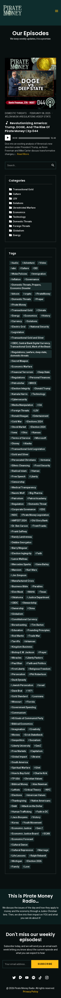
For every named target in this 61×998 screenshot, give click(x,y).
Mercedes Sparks (21, 564)
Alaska (28, 443)
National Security (40, 326)
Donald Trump (42, 388)
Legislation (18, 332)
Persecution (18, 674)
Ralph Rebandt (38, 855)
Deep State (44, 116)
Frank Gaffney (19, 531)
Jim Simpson (19, 575)
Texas (43, 592)
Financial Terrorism (22, 372)
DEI (36, 268)
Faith (39, 553)
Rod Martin (18, 636)
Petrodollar (18, 383)
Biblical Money (20, 784)
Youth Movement (32, 822)
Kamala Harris (19, 394)
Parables (38, 586)
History (46, 315)
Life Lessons (19, 855)
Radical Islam (19, 471)
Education (17, 630)
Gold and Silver (20, 454)
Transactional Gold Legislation (28, 449)
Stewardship (29, 602)
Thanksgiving (19, 800)
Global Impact (19, 756)
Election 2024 (38, 427)
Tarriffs (16, 641)
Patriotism (17, 498)
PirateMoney (43, 293)
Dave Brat (17, 690)
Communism (19, 712)
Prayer (43, 652)
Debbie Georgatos (21, 542)
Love (26, 866)
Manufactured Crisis (23, 581)
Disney (15, 443)
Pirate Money (19, 304)
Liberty (34, 476)
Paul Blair (17, 663)
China (32, 608)
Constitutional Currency (24, 619)
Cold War (17, 421)
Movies (16, 734)
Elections (17, 795)
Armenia (45, 460)
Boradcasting (19, 625)
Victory (36, 817)
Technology (19, 217)
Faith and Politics (36, 663)
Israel (41, 685)
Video (43, 263)
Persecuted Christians (24, 460)
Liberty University (21, 745)
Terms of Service (21, 438)
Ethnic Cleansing (21, 465)
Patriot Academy (37, 498)
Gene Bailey (42, 564)
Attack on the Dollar (32, 806)
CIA (40, 405)
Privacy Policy (30, 991)
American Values (36, 795)
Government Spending (24, 707)
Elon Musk (13, 116)
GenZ (38, 745)
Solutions (18, 203)
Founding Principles (39, 630)
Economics (19, 212)
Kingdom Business (22, 646)
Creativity (35, 729)
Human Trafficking (22, 811)
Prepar (39, 299)
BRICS (33, 383)
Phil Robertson (38, 674)
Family (15, 866)
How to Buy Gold (20, 773)
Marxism (16, 570)
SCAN (47, 833)
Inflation (16, 279)
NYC (48, 789)
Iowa (14, 432)
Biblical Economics (22, 724)
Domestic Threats (16, 113)
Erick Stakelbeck (33, 734)
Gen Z (40, 828)
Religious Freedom (40, 669)
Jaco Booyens (19, 817)
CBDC (15, 602)
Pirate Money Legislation (35, 515)
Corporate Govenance (23, 509)
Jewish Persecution (22, 685)
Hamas (36, 471)
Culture (17, 194)
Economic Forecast (22, 839)
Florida (31, 701)
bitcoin (15, 293)
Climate (42, 310)
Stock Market (19, 427)
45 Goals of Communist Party (27, 718)
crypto (28, 293)
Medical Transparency (24, 487)
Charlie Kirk (41, 773)
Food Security (42, 465)
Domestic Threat (37, 504)
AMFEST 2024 (19, 520)
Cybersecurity (19, 399)
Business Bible (20, 586)
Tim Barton (38, 625)
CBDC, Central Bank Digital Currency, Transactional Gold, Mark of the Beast (30, 345)
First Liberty (18, 669)
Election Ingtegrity (21, 553)
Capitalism (37, 751)
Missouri (17, 701)
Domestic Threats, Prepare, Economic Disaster (25, 286)
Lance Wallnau (19, 559)
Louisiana (38, 696)
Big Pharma (36, 493)
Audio (15, 263)
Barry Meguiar (19, 548)
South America (20, 762)
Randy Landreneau (22, 537)
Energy (16, 235)
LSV (15, 198)
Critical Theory (33, 789)
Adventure (29, 263)
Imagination (18, 729)
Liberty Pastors (35, 657)
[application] (30, 138)
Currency (17, 321)
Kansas (37, 432)
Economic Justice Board (25, 833)
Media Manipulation (22, 405)
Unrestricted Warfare (24, 207)
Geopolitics (18, 740)
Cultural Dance (19, 844)
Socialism (35, 740)
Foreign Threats (21, 226)
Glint (37, 767)
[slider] (34, 138)
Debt (14, 806)
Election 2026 (34, 861)
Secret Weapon (20, 361)
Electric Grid (18, 326)
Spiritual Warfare (21, 767)
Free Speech (18, 476)
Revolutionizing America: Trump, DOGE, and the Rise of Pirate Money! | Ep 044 (27, 127)
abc (14, 268)
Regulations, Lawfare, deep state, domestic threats (28, 354)
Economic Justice (21, 828)
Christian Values (33, 778)
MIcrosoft (40, 438)
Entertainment (41, 416)
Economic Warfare (22, 366)
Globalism (18, 230)
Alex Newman (40, 784)
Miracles (16, 657)
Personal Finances (40, 377)
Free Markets (19, 751)
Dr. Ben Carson (20, 526)
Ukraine (36, 756)
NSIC (14, 515)
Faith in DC (42, 811)
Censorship (18, 482)
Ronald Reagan (20, 416)
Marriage (43, 850)
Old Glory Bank (39, 520)
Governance (32, 279)
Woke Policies (19, 274)
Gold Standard (20, 696)
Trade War (34, 636)
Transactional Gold (23, 189)
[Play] (8, 138)
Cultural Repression (22, 850)
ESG (43, 509)
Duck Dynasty (19, 680)
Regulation (18, 504)
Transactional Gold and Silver (28, 337)
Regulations (28, 116)
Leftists (16, 789)
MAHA (31, 592)
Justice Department (38, 597)
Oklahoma (17, 597)
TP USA (16, 778)
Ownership (17, 608)
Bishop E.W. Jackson (23, 652)
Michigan (17, 861)
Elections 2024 (35, 421)
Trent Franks (39, 526)
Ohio (24, 432)
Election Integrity (21, 388)
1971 (30, 690)
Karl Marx (32, 570)
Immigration (39, 274)
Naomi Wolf (18, 493)
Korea (15, 822)
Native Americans (41, 800)
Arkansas (30, 641)
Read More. (23, 154)
